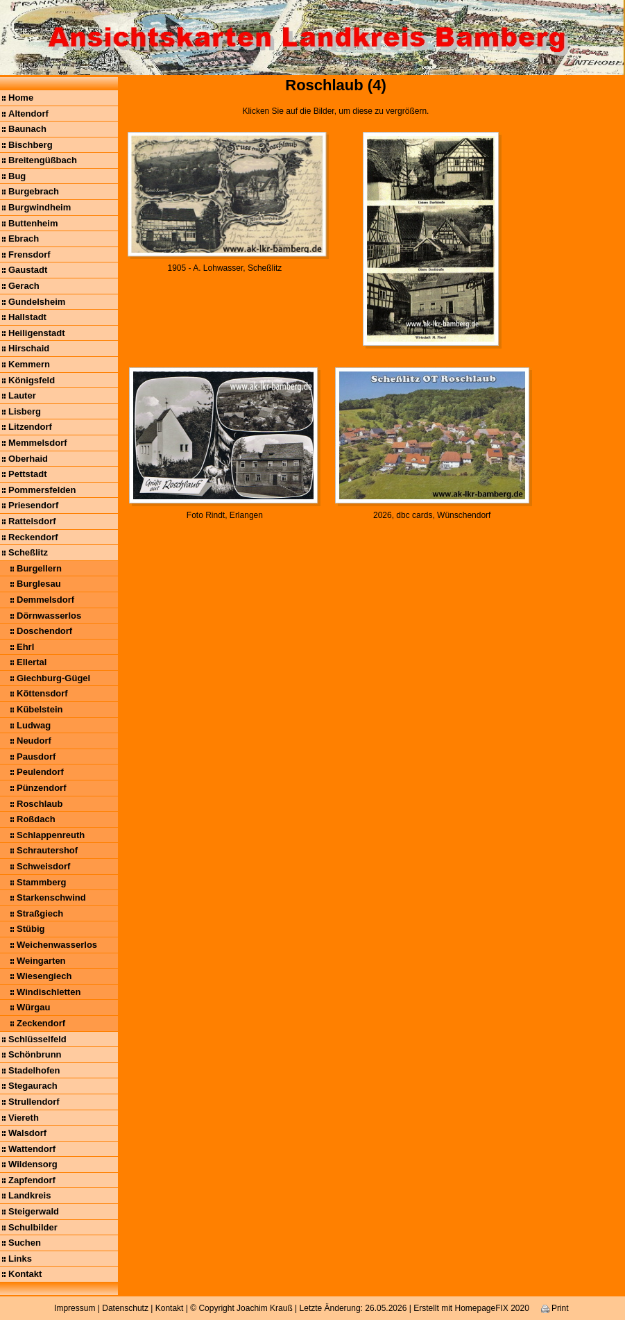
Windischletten (48, 992)
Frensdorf (29, 254)
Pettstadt (27, 474)
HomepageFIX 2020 (491, 1308)
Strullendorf (34, 1101)
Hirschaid (28, 348)
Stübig (30, 929)
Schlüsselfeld (37, 1039)
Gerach (24, 286)
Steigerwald (33, 1211)
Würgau (33, 1007)
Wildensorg (33, 1164)
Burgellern (39, 568)
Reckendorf (33, 537)
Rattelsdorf (32, 521)
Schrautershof (47, 850)
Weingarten (41, 960)
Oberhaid (28, 458)
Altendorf (28, 113)
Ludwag (34, 725)
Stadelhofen (34, 1070)
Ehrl (25, 647)
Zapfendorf (31, 1180)
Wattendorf (31, 1149)
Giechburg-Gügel (53, 678)
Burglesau (39, 583)
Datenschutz (125, 1308)
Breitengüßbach (42, 160)
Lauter (22, 395)
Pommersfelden (42, 490)
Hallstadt (27, 317)
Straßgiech (40, 913)
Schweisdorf (43, 866)
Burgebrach (33, 191)
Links (20, 1258)
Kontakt (25, 1274)
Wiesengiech (44, 976)
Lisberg (24, 411)
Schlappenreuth (51, 835)
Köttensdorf (42, 693)
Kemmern (29, 364)
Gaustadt (27, 270)
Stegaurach (33, 1085)
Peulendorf (40, 772)
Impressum (74, 1308)
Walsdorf (27, 1133)
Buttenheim (33, 223)
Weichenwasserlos (57, 944)
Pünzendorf (42, 788)
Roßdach (36, 819)
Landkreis (29, 1195)
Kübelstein (39, 709)
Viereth (23, 1117)
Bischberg (30, 145)
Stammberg (42, 882)
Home (20, 97)
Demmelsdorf (45, 599)
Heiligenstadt (36, 333)
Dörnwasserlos (49, 615)
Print (555, 1308)
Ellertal (31, 662)
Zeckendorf (41, 1023)
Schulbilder (33, 1227)
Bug (17, 176)
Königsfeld (31, 380)
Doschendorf (44, 631)
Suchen (24, 1242)
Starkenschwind (51, 897)
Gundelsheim (36, 301)
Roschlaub (39, 804)
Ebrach (23, 238)
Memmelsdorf (37, 442)
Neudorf (34, 740)
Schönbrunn (35, 1054)
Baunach (27, 129)
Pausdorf (36, 756)
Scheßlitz (28, 552)
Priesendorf (33, 505)
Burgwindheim (39, 207)
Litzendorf (30, 426)
